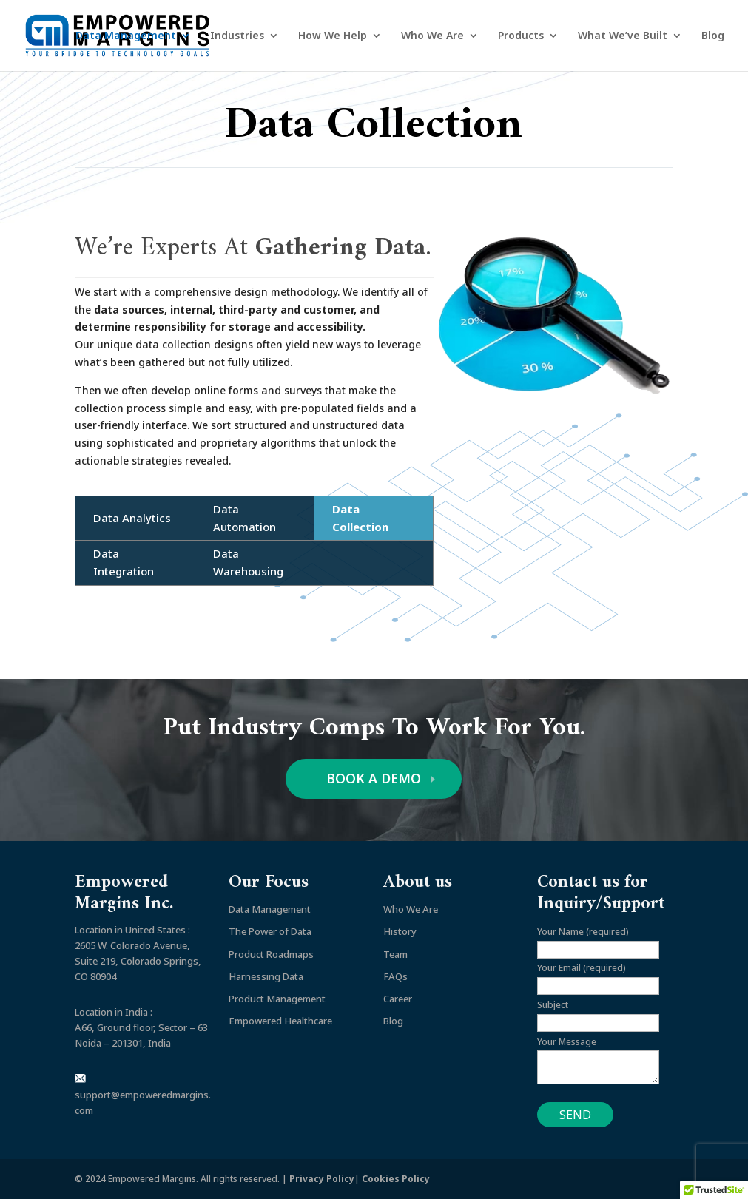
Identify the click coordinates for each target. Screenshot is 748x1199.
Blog (712, 36)
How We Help (332, 36)
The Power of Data (270, 932)
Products (521, 36)
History (400, 932)
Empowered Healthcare (280, 1021)
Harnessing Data (266, 976)
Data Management (125, 36)
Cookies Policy (396, 1178)
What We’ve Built (622, 36)
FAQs (395, 976)
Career (397, 999)
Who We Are (432, 36)
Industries (237, 36)
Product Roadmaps (271, 954)
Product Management (277, 999)
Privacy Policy (321, 1178)
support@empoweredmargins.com (143, 1096)
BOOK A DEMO (374, 779)
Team (395, 954)
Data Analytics (132, 517)
